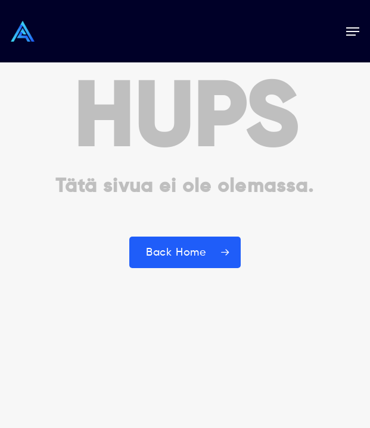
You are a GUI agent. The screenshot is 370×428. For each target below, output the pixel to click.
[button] (352, 31)
